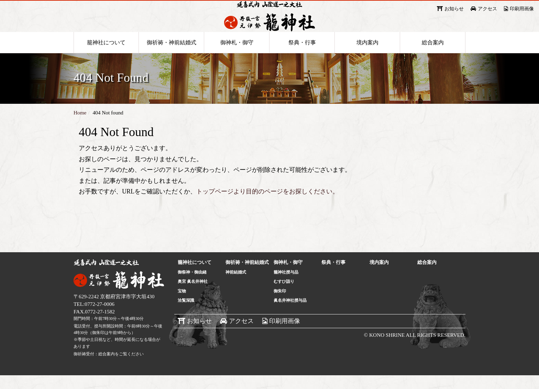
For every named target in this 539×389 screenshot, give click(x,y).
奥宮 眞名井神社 (193, 295)
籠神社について (106, 55)
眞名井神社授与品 (290, 314)
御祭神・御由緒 (192, 286)
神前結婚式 (236, 286)
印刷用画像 (522, 8)
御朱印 (280, 304)
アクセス (487, 8)
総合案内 (433, 55)
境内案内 (367, 55)
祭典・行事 (302, 55)
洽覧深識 (186, 314)
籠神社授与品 (286, 286)
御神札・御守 (236, 55)
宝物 (182, 304)
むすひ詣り (284, 295)
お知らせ (454, 8)
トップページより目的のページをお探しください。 (267, 205)
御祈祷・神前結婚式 (171, 55)
